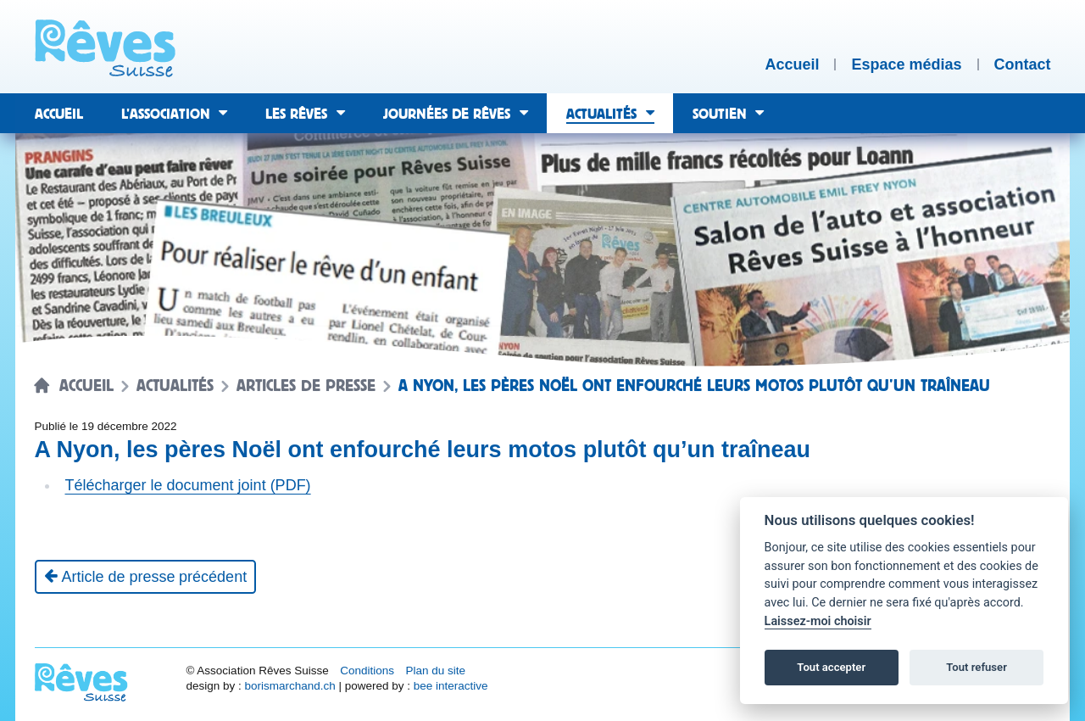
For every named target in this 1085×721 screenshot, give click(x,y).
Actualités (175, 385)
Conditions (367, 670)
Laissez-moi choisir (818, 621)
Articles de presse (306, 385)
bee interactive (451, 685)
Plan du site (435, 670)
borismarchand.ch (289, 685)
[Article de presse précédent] (146, 577)
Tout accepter (831, 667)
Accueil (86, 385)
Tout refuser (976, 667)
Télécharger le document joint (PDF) (188, 485)
